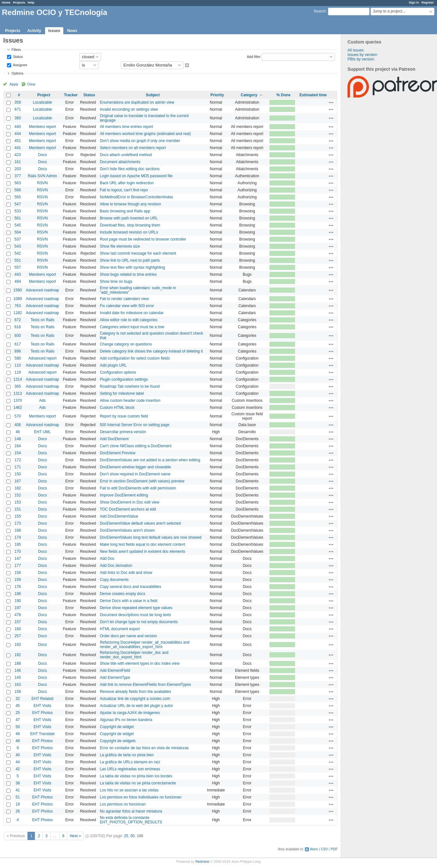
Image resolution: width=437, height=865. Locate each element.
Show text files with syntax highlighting (132, 267)
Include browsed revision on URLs (129, 232)
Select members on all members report (133, 148)
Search (320, 11)
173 (17, 523)
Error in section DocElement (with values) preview (142, 481)
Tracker (71, 95)
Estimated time (313, 95)
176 (17, 586)
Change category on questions (126, 344)
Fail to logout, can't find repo (124, 190)
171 (17, 467)
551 (17, 260)
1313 (17, 393)
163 (17, 684)
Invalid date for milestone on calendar (131, 313)
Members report (42, 126)
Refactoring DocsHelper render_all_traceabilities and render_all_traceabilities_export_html (145, 644)
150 (17, 474)
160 (17, 629)
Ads (42, 400)
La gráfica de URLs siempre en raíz (130, 762)
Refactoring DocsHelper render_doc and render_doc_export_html (134, 654)
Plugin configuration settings (124, 379)
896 (17, 351)
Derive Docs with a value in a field (128, 601)
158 (17, 691)
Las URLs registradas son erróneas (130, 769)
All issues (355, 50)
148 (17, 439)
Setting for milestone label (122, 393)
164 (17, 446)
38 (18, 783)
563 (17, 183)
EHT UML (42, 432)
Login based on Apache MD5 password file (136, 176)
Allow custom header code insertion (130, 400)
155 (17, 516)
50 (18, 727)
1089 (17, 299)
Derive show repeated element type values (136, 608)
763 (17, 306)
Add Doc (107, 558)
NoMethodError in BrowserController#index (136, 197)
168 (17, 530)
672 (17, 320)
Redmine (202, 861)
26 (18, 811)
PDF (334, 849)
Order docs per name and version (128, 636)
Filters (16, 50)
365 (17, 386)
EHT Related (42, 698)
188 (17, 663)
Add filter (254, 56)
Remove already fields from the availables (135, 691)
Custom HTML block (117, 407)
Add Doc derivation (116, 565)
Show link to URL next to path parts (130, 260)
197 (17, 608)
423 (17, 155)
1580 (17, 290)
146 (17, 670)
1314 (17, 379)
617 (17, 344)
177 (17, 565)
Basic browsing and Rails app (125, 211)
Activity (34, 30)
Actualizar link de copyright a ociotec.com (135, 698)
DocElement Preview (117, 453)
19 (18, 804)
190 (17, 601)
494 (17, 281)
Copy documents (114, 579)
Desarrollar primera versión (123, 432)
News (72, 30)
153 (17, 502)
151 (17, 509)
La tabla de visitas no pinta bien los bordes (136, 776)
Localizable (42, 102)
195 (17, 544)
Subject (153, 95)
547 (17, 204)
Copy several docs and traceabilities (130, 586)
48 (18, 741)
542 (17, 253)
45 (18, 705)
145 (17, 677)
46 (18, 432)
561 (17, 218)
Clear (31, 84)
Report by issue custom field (124, 416)
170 (17, 551)
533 (17, 211)
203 (17, 169)
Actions (331, 102)
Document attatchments (120, 162)
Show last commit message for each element (138, 253)
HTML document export (120, 629)
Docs (42, 155)
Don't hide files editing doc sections (130, 169)
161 (17, 162)
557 (17, 267)
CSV (324, 849)
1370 (17, 400)
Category (249, 95)
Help (31, 2)
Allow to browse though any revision (130, 204)
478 (17, 615)
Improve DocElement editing (124, 495)
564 (17, 232)
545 (17, 225)
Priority (217, 95)
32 (18, 698)
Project (43, 95)
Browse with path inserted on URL (129, 218)
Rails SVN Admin (42, 176)
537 (17, 239)
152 (17, 495)
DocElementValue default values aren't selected (140, 523)
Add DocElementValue (119, 516)
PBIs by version (360, 59)
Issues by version (362, 54)
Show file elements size (120, 246)
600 (17, 335)
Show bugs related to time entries (128, 274)
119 (17, 372)
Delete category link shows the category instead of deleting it (151, 351)
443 (17, 274)
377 (17, 176)
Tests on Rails (42, 320)
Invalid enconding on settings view (129, 109)
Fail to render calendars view (124, 299)
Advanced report (42, 358)
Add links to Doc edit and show (126, 572)
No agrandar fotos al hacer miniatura (131, 811)
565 (17, 197)
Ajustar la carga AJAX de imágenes (130, 712)
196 (17, 593)
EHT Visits (42, 705)
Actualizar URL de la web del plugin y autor (136, 705)
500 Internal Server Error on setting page (134, 425)
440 (17, 126)
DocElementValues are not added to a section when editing (150, 460)
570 (17, 416)
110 (17, 365)
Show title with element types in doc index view (139, 663)
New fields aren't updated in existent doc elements (142, 551)
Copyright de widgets (118, 741)
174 (17, 537)
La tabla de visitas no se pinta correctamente (138, 783)
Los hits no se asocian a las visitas (129, 790)
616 (17, 327)
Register (428, 2)
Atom (314, 849)
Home (6, 2)
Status (17, 56)
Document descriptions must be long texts (135, 615)
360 (17, 118)
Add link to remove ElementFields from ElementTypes (145, 684)
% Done (284, 95)
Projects (19, 2)
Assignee (19, 65)
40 (18, 755)
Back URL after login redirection (127, 183)
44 (18, 762)
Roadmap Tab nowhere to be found (130, 386)
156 (17, 572)
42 (18, 769)
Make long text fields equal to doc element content (142, 544)
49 (18, 734)
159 (17, 579)
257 (17, 636)
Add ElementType (115, 677)
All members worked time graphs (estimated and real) (145, 133)
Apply (14, 84)
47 (18, 720)
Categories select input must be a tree (132, 327)
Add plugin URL (113, 365)
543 (17, 246)
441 (17, 148)
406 (17, 425)
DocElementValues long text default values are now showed (150, 537)
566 (17, 190)
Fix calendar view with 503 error (127, 306)
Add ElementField (115, 670)
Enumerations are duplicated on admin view (137, 102)
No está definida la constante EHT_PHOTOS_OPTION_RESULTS (131, 819)
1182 (17, 313)
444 (17, 133)
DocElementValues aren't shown (127, 530)
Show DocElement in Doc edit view (129, 502)
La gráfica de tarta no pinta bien (127, 755)
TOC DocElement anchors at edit (128, 509)
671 (17, 109)
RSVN (42, 183)
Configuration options (118, 372)
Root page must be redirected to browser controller (143, 239)
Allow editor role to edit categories (128, 320)
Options (17, 73)
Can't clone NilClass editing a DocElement (135, 446)
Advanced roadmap (42, 290)
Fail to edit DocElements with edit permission (138, 488)
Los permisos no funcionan (122, 804)
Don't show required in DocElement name (135, 474)
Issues (54, 30)
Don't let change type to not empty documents (139, 622)
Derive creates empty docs (122, 593)
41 (18, 790)
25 (18, 712)
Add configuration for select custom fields (135, 358)
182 (17, 488)
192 (17, 655)
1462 (17, 407)
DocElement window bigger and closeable (135, 467)
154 (17, 453)
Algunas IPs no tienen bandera (126, 720)
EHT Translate (42, 734)
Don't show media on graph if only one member (140, 141)
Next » (75, 836)
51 (18, 797)
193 (17, 644)
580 (17, 358)
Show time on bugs (116, 281)
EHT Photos (42, 712)
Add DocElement (114, 439)
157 (17, 622)
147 (17, 558)
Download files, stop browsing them (130, 225)
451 (17, 141)
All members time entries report (126, 126)
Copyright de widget (117, 727)
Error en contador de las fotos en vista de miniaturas (144, 748)
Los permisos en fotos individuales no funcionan (141, 797)
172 (17, 460)
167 (17, 481)
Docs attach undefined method (126, 155)
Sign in (414, 2)
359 (17, 102)
